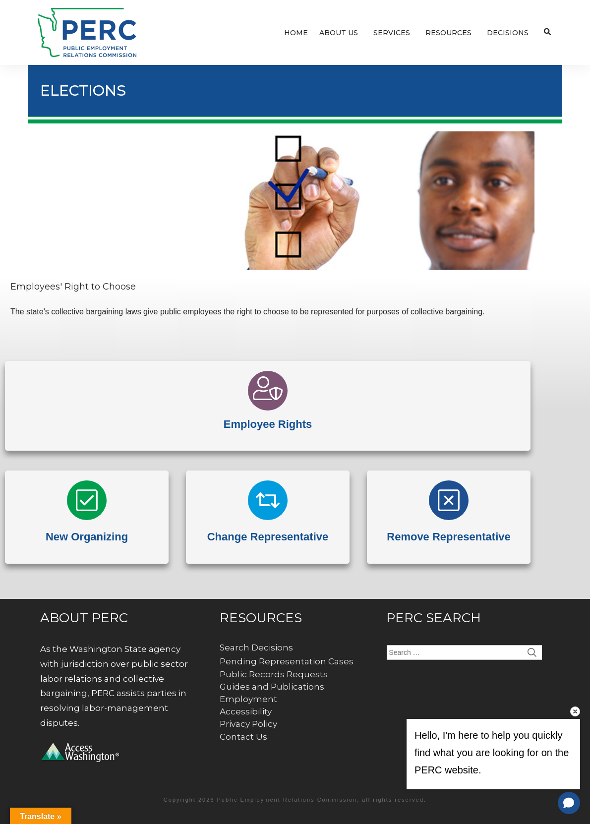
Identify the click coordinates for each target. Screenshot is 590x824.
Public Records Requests (274, 674)
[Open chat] (569, 803)
